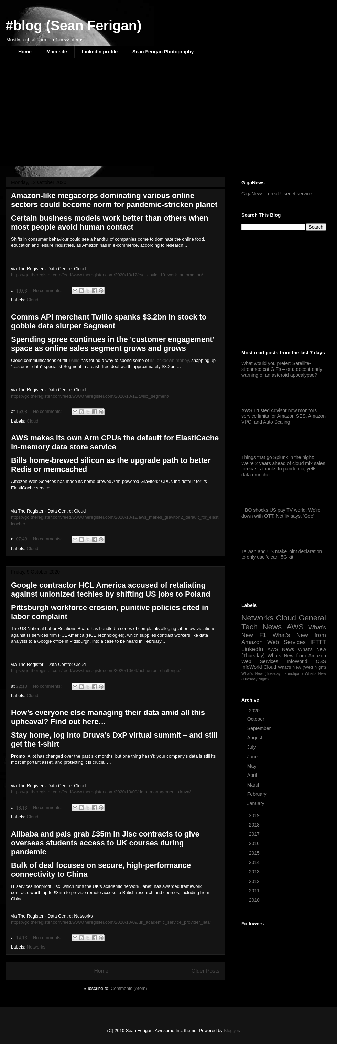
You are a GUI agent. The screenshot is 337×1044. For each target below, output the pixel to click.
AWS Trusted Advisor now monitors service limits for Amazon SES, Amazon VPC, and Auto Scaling (283, 416)
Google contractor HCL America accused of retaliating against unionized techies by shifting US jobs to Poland (110, 589)
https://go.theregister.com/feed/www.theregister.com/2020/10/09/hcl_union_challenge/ (96, 670)
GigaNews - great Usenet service (276, 193)
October (256, 719)
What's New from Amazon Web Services (283, 638)
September (259, 728)
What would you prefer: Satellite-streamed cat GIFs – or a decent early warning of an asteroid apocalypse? (281, 369)
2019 (255, 815)
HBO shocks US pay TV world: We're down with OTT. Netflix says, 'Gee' (280, 513)
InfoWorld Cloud (258, 667)
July (252, 747)
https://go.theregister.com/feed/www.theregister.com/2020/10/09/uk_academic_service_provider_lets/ (111, 922)
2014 (255, 862)
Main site (56, 51)
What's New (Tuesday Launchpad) (272, 673)
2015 (255, 853)
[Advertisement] (105, 116)
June (253, 756)
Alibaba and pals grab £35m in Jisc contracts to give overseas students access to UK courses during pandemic (105, 843)
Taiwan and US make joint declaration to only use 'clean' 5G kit (281, 554)
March (254, 785)
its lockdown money (169, 360)
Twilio (74, 360)
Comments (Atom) (129, 988)
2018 (255, 825)
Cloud (33, 299)
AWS (295, 626)
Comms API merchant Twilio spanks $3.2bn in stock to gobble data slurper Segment (108, 321)
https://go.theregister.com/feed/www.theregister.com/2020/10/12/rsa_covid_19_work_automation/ (107, 274)
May (252, 766)
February (257, 794)
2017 (255, 834)
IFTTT (318, 642)
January (256, 803)
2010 (255, 900)
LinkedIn (252, 649)
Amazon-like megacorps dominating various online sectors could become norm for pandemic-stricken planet (114, 200)
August (255, 737)
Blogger (231, 1030)
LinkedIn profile (100, 51)
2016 (255, 843)
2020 (255, 710)
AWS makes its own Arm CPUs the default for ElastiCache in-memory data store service (115, 442)
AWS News (280, 649)
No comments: (48, 290)
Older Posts (205, 971)
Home (25, 51)
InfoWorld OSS (306, 661)
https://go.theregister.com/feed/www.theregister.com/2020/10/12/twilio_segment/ (90, 396)
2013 (255, 871)
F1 (262, 635)
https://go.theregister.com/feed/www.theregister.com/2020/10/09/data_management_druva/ (101, 791)
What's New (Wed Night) (302, 667)
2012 (255, 881)
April (252, 775)
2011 (255, 890)
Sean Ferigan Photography (163, 51)
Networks (36, 947)
